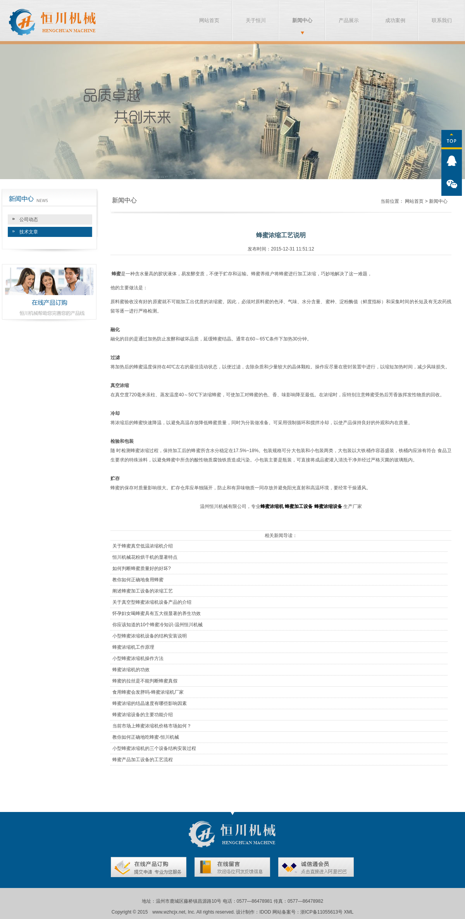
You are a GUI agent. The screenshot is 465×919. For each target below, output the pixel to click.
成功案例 (395, 20)
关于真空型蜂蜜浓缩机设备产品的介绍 (151, 602)
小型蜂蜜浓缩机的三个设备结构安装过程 (154, 748)
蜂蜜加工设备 (299, 506)
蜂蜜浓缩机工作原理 (133, 647)
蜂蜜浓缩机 (272, 506)
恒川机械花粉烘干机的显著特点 (144, 557)
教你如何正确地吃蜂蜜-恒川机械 (145, 737)
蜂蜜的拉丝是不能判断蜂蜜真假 (144, 681)
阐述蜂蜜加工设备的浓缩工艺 (142, 591)
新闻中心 (302, 20)
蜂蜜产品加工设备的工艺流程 (142, 759)
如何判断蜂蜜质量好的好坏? (141, 568)
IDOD (265, 912)
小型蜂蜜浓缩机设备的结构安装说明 (149, 636)
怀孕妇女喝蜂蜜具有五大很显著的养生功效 (156, 613)
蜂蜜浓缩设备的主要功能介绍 (142, 714)
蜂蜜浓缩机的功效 (131, 669)
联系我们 (442, 20)
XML (349, 912)
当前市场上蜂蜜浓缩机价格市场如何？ (151, 726)
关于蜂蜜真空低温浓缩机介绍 (142, 546)
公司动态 (28, 219)
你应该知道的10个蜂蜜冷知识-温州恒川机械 (157, 624)
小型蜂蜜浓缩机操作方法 (138, 658)
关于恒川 (256, 20)
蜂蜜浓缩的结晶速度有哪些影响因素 (149, 703)
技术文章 (28, 232)
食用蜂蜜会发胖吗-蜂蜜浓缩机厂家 (148, 692)
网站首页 (209, 20)
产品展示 (349, 20)
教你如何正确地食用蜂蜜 (138, 579)
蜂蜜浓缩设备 (328, 506)
